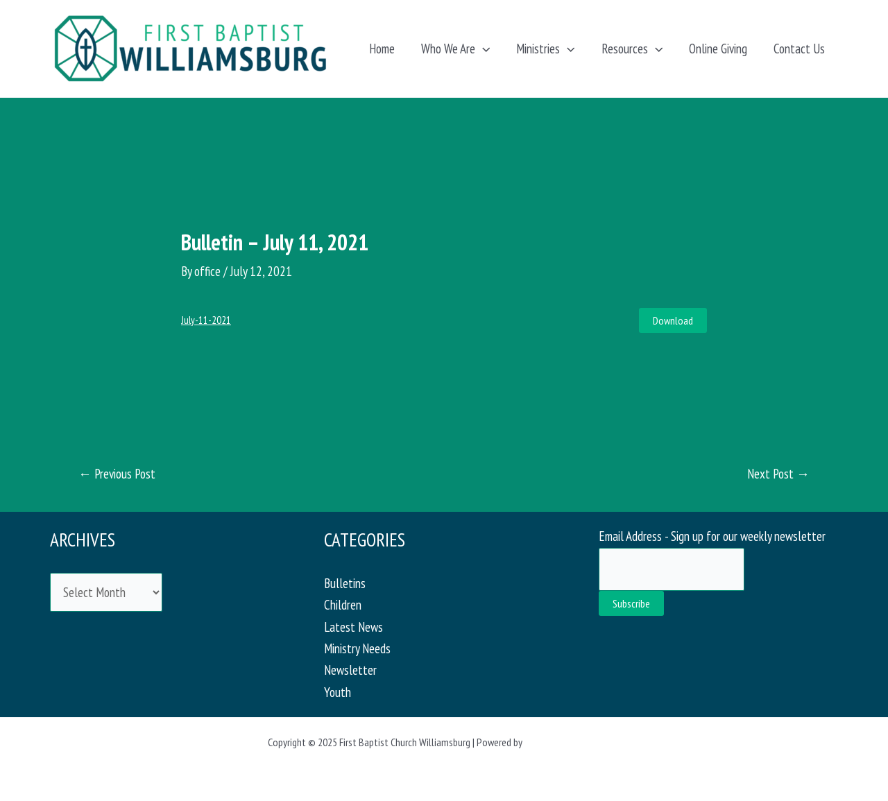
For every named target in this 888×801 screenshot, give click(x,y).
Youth (337, 692)
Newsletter (350, 670)
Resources (632, 48)
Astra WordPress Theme (572, 742)
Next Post (778, 474)
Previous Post (116, 474)
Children (342, 604)
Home (382, 48)
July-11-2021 (206, 320)
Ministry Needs (357, 648)
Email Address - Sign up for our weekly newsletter (712, 536)
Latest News (353, 627)
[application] (482, 48)
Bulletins (345, 583)
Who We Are (455, 48)
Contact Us (799, 48)
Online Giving (718, 48)
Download (673, 320)
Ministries (545, 48)
